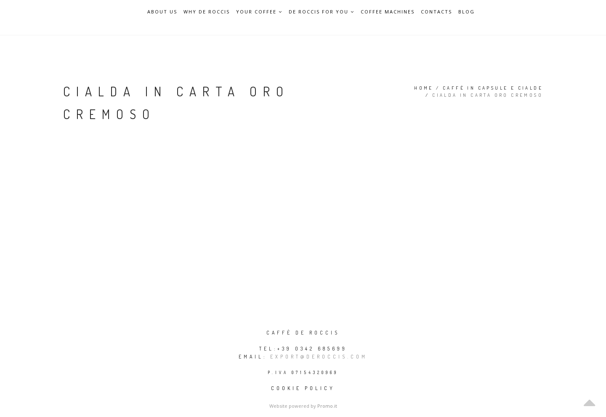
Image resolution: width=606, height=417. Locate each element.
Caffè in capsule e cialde (493, 88)
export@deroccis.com (318, 356)
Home (423, 88)
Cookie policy (303, 388)
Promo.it (327, 406)
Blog (466, 12)
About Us (162, 12)
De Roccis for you (321, 11)
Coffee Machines (388, 12)
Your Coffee (259, 11)
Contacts (436, 12)
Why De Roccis (206, 12)
